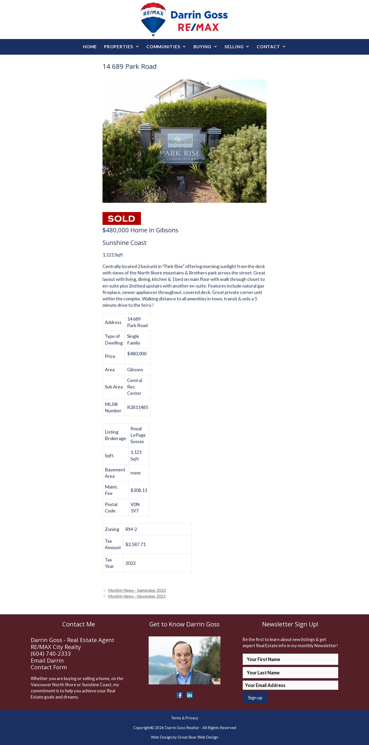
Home (90, 46)
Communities (168, 46)
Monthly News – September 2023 (137, 590)
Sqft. (109, 455)
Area (110, 369)
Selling (238, 46)
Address (113, 322)
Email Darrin (47, 660)
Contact (273, 46)
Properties (123, 46)
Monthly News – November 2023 (137, 596)
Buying (207, 46)
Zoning (112, 529)
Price (110, 356)
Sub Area (114, 386)
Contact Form (49, 667)
